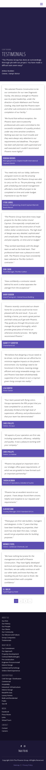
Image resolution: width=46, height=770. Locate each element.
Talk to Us (23, 751)
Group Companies (8, 637)
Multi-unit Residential (9, 698)
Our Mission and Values (11, 635)
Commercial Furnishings (11, 668)
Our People (6, 626)
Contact (4, 728)
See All (4, 704)
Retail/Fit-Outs (7, 692)
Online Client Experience (11, 671)
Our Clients (6, 629)
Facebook (5, 712)
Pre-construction (8, 659)
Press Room (6, 714)
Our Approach (7, 651)
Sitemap (16, 765)
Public (4, 701)
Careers (5, 731)
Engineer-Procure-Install (11, 662)
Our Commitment (8, 648)
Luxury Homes (7, 695)
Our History (6, 624)
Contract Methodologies (11, 657)
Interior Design (7, 665)
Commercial (6, 681)
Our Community (7, 632)
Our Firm (5, 621)
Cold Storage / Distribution (11, 679)
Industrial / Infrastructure (11, 687)
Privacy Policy (28, 765)
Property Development (10, 654)
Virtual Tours (6, 720)
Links (4, 717)
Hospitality (6, 684)
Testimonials (6, 640)
